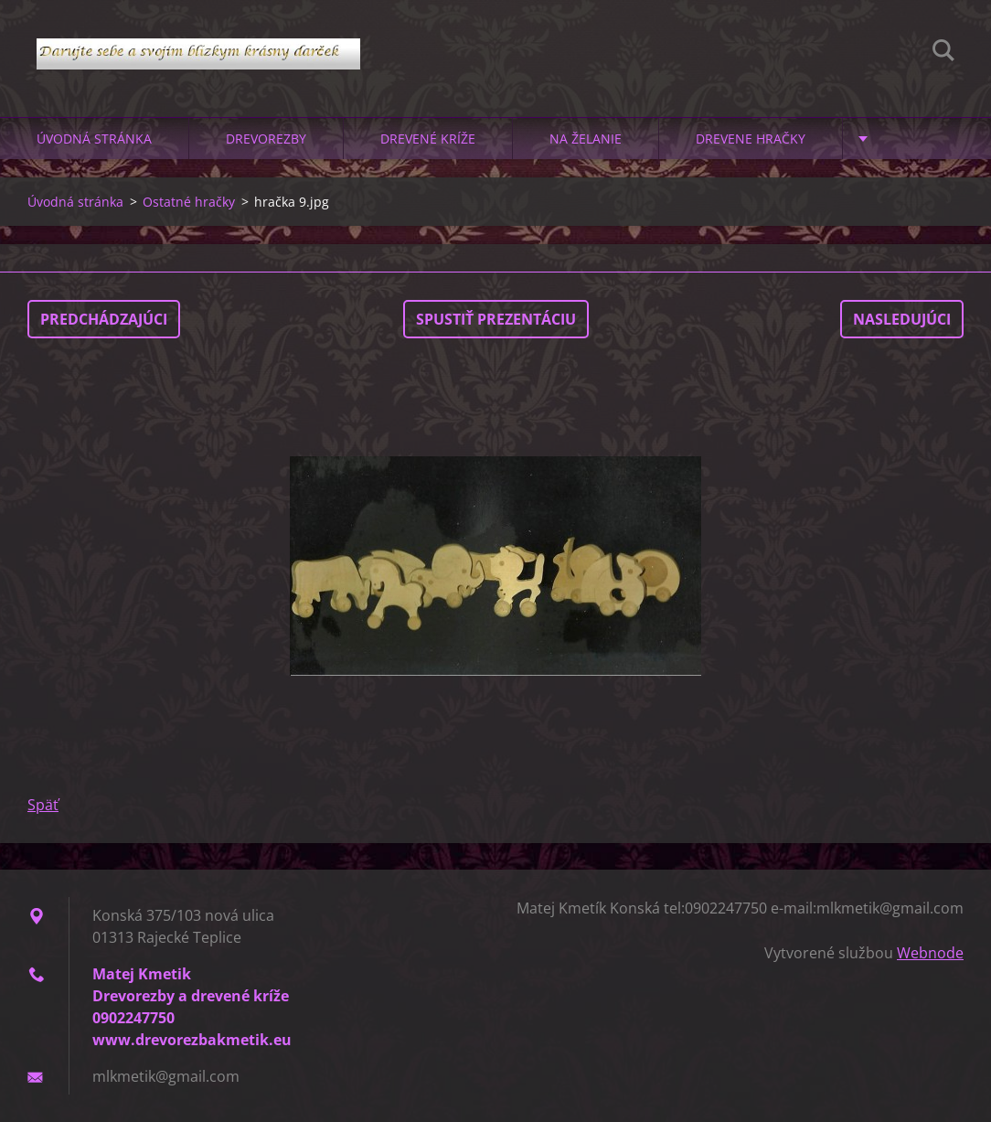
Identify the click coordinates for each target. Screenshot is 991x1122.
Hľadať (943, 53)
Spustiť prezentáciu (496, 319)
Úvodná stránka (94, 138)
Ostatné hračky (189, 201)
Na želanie (585, 138)
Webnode (930, 953)
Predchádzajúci (103, 319)
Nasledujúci (902, 319)
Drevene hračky (750, 138)
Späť (43, 805)
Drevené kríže (427, 138)
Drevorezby (266, 138)
